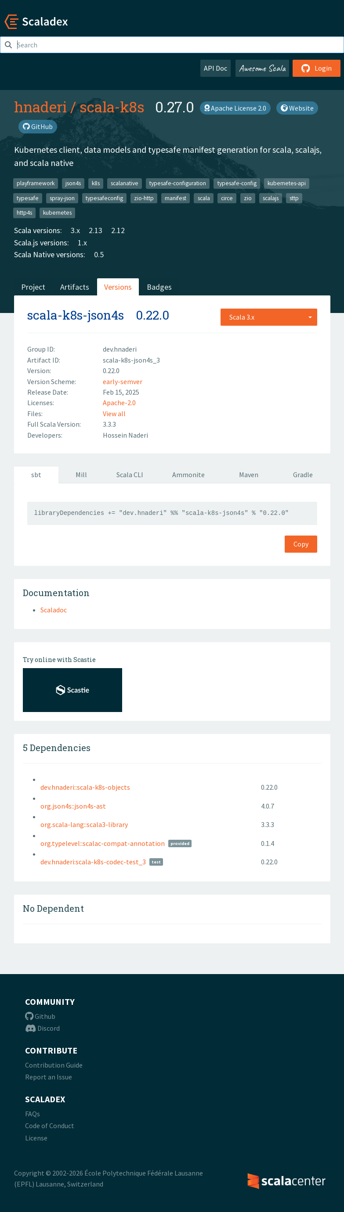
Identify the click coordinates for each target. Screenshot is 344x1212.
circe (227, 197)
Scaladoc (53, 609)
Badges (159, 287)
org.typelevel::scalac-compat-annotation (102, 843)
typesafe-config (237, 183)
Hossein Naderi (125, 435)
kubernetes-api (287, 183)
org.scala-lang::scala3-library (84, 824)
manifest (175, 197)
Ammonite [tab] (188, 474)
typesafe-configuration (177, 183)
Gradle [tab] (303, 474)
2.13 (95, 230)
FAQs (32, 1113)
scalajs (271, 197)
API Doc (215, 68)
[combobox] (269, 317)
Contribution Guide (54, 1065)
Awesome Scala (262, 68)
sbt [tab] (36, 474)
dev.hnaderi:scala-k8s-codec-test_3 (93, 861)
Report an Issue (48, 1076)
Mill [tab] (81, 474)
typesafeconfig (104, 197)
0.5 (99, 254)
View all (114, 413)
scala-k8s (112, 106)
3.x (75, 230)
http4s (24, 212)
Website (297, 108)
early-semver (122, 381)
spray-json (62, 197)
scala (204, 197)
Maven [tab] (248, 474)
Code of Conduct (49, 1125)
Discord (42, 1028)
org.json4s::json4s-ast (73, 806)
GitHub (38, 126)
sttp (294, 197)
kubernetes (57, 212)
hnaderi (40, 106)
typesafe (28, 197)
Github (40, 1016)
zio (248, 197)
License (36, 1137)
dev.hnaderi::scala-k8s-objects (85, 787)
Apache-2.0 (119, 402)
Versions (118, 287)
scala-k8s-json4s (75, 315)
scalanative (124, 183)
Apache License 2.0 (235, 108)
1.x (82, 242)
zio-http (144, 197)
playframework (35, 183)
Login (316, 68)
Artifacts (74, 287)
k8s (96, 183)
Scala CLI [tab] (129, 474)
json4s (73, 183)
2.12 (118, 230)
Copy (300, 543)
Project (33, 287)
